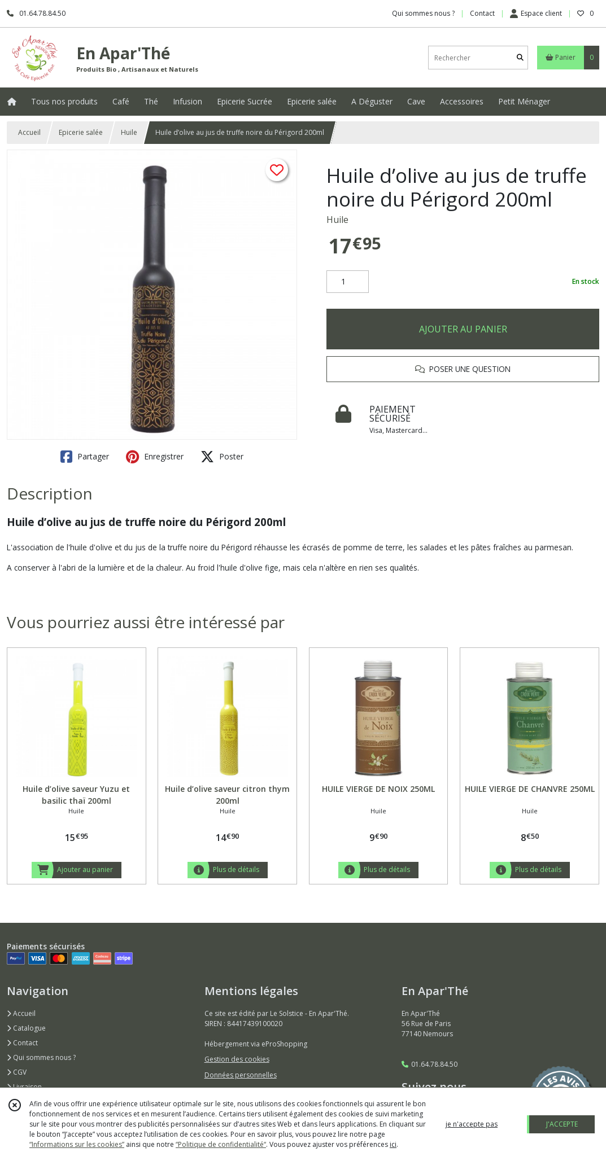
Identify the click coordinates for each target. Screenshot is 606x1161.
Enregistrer (155, 456)
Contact (482, 13)
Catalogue (26, 1028)
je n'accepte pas (472, 1124)
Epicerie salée (81, 132)
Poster (221, 456)
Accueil (29, 132)
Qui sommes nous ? (41, 1057)
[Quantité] (347, 281)
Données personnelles (240, 1075)
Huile (129, 132)
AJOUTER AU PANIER (463, 329)
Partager (84, 456)
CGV (17, 1072)
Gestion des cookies (236, 1059)
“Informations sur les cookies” (76, 1144)
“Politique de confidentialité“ (221, 1144)
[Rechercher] (520, 58)
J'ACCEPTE (562, 1124)
